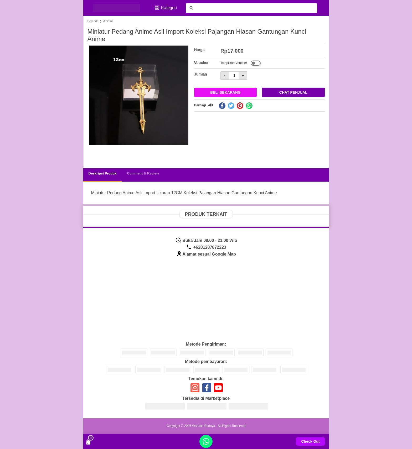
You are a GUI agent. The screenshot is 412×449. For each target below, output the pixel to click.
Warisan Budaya (203, 426)
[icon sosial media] (195, 389)
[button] (96, 154)
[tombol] (191, 8)
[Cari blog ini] (251, 8)
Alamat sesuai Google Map (206, 254)
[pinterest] (240, 105)
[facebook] (222, 105)
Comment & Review (143, 173)
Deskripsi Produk (103, 173)
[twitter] (231, 105)
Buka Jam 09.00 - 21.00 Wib (206, 240)
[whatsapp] (249, 105)
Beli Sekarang (225, 92)
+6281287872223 (206, 247)
